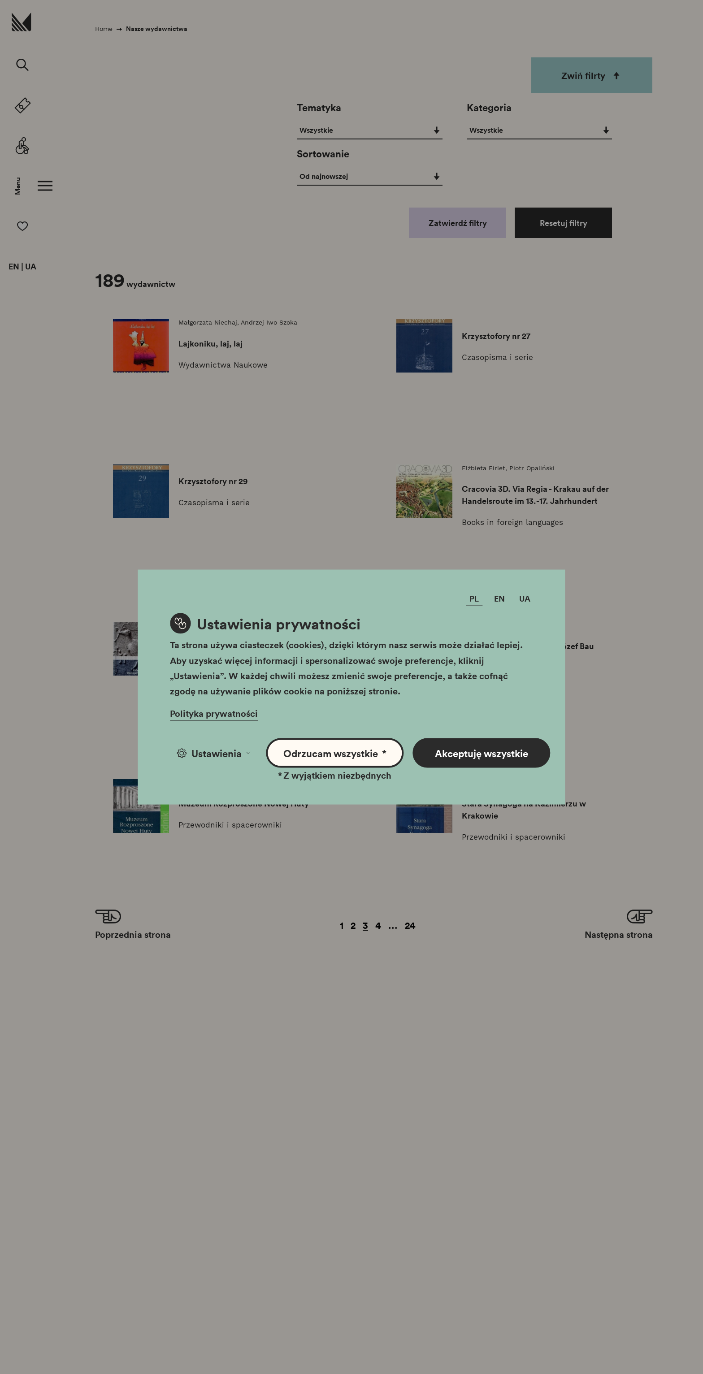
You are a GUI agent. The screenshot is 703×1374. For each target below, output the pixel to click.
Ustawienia (213, 753)
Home (104, 28)
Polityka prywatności (214, 713)
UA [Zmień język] (524, 598)
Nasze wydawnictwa (156, 28)
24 (410, 925)
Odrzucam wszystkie (335, 753)
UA (30, 267)
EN (14, 267)
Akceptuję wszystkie (481, 753)
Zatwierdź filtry (458, 222)
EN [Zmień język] (499, 598)
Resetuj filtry (563, 222)
